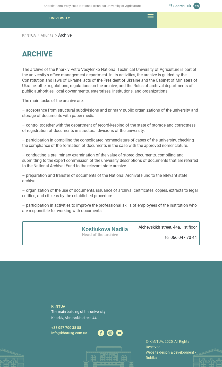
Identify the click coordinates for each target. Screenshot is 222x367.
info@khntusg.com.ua (69, 333)
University (59, 18)
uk (189, 6)
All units (47, 35)
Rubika (151, 358)
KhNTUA (29, 35)
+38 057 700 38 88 (66, 328)
